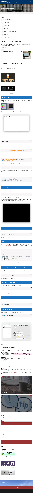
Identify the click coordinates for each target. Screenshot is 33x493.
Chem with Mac (21, 2)
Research (5, 2)
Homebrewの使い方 (6, 25)
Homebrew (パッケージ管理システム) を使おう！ (7, 20)
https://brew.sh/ (26, 144)
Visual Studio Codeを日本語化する (7, 293)
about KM (2, 2)
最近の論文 (8, 2)
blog (24, 2)
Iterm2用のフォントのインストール (7, 35)
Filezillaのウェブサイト (17, 372)
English (3, 417)
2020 (3, 438)
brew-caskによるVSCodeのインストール (7, 32)
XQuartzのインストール (6, 34)
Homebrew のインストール (6, 23)
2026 (3, 425)
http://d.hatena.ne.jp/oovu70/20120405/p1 (7, 245)
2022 (3, 434)
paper (3, 423)
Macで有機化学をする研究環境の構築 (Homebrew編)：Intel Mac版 (12, 51)
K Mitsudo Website (4, 1)
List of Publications (13, 2)
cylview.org (21, 369)
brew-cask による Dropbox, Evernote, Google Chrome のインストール (11, 31)
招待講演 (17, 2)
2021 (3, 436)
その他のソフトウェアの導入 (5, 37)
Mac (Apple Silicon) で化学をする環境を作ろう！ (7, 19)
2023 (3, 432)
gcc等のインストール (5, 28)
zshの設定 (4, 29)
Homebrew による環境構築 (5, 22)
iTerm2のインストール (5, 26)
